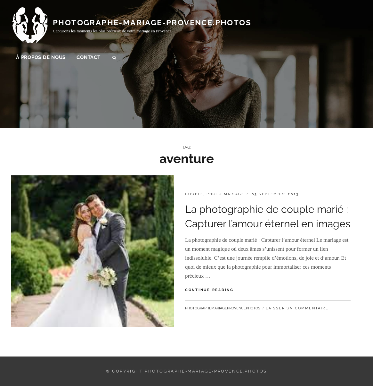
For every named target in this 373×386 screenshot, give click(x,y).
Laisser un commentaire (297, 308)
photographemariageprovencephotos (222, 308)
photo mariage (226, 194)
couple (194, 194)
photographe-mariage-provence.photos (152, 23)
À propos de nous (41, 58)
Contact (88, 58)
